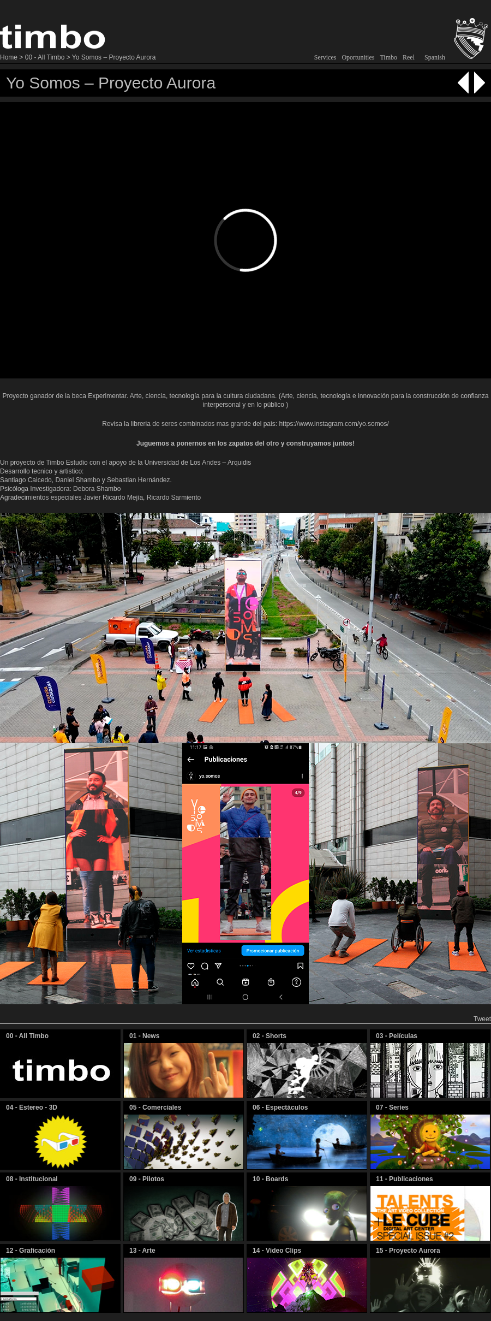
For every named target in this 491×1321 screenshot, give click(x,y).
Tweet (482, 1019)
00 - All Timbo (45, 57)
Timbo (388, 57)
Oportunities (358, 57)
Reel (409, 57)
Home (8, 57)
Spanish (434, 57)
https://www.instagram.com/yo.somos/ (333, 424)
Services (325, 57)
